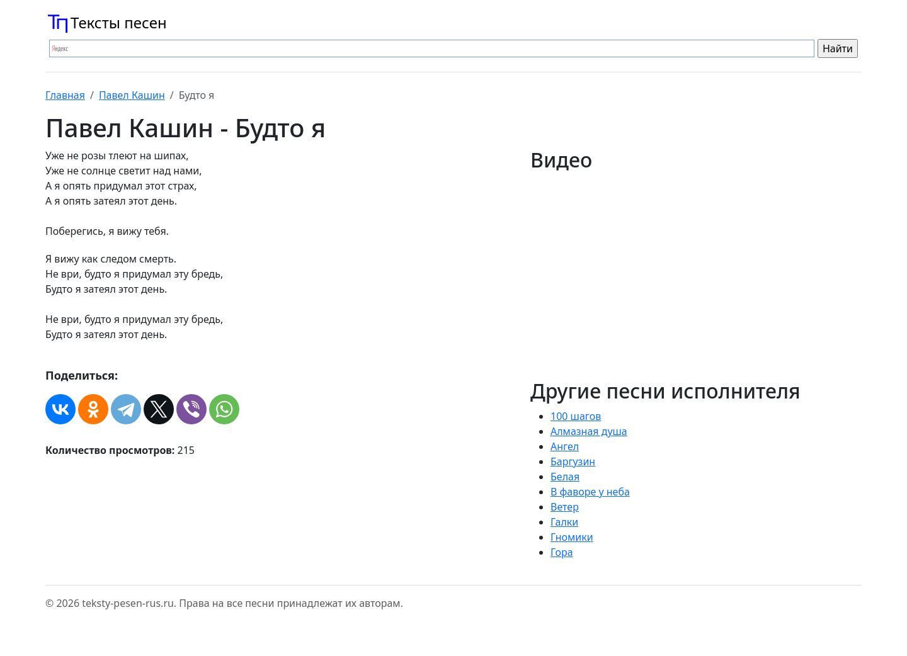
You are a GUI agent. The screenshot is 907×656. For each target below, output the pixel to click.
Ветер (564, 507)
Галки (564, 522)
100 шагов (575, 416)
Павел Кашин (132, 95)
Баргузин (572, 461)
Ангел (564, 446)
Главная (65, 95)
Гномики (571, 537)
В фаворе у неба (590, 492)
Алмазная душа (588, 431)
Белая (564, 477)
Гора (561, 552)
